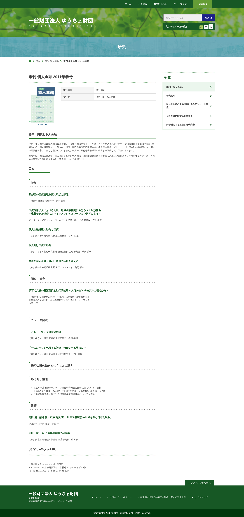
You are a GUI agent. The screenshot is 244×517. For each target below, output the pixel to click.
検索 (207, 17)
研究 (38, 61)
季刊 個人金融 (52, 61)
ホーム (98, 497)
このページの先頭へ (201, 483)
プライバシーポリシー (121, 497)
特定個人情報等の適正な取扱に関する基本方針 (163, 497)
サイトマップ (201, 497)
